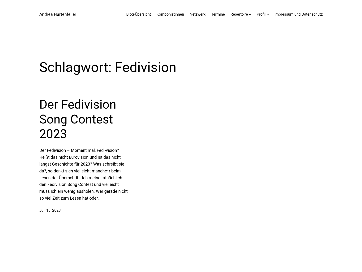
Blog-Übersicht (138, 14)
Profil (261, 14)
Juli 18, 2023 (50, 210)
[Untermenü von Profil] (268, 14)
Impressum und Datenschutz (298, 14)
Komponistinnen (170, 14)
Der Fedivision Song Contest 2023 (77, 119)
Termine (218, 14)
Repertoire (239, 14)
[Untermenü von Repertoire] (250, 14)
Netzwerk (197, 14)
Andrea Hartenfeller (57, 14)
